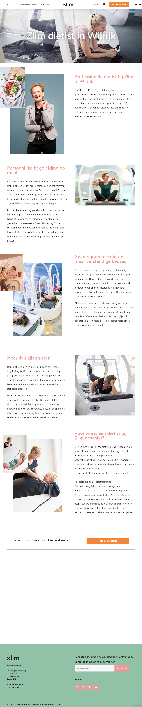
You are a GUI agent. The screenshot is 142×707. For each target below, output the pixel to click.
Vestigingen (25, 4)
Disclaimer (42, 704)
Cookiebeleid (11, 679)
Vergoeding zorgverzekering (16, 671)
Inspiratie (35, 4)
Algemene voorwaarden (15, 684)
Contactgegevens (13, 687)
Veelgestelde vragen (14, 665)
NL (136, 4)
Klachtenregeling (13, 682)
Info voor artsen (12, 673)
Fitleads (59, 704)
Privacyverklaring (13, 676)
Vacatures (45, 4)
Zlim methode (12, 4)
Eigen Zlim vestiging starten (16, 668)
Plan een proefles (119, 4)
